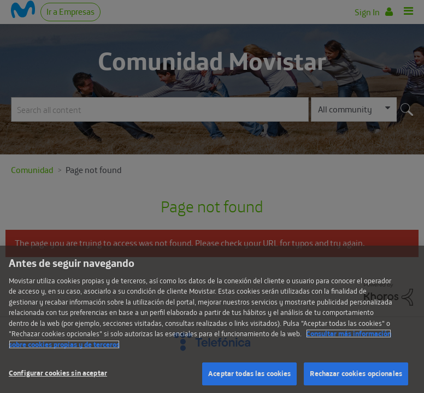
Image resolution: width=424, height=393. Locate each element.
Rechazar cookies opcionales (356, 373)
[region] (212, 319)
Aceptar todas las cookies (249, 373)
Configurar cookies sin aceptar (58, 372)
